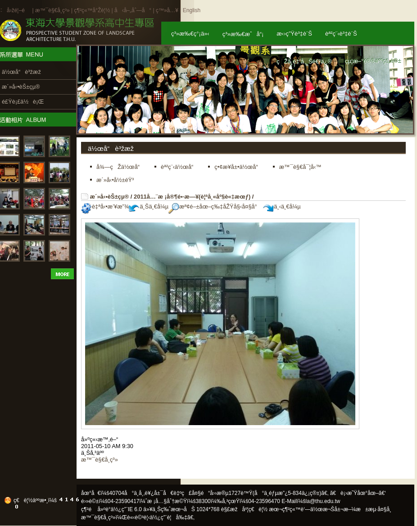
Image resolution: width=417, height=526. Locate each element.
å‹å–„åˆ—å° (132, 10)
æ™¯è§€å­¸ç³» (53, 10)
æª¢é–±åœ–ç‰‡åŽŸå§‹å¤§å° (215, 206)
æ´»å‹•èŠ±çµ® (109, 196)
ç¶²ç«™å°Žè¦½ (92, 10)
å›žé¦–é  (19, 10)
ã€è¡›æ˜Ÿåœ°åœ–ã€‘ (358, 493)
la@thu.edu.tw (323, 501)
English (191, 10)
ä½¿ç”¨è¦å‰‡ (168, 517)
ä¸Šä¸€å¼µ (148, 206)
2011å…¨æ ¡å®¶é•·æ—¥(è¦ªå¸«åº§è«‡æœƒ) (192, 196)
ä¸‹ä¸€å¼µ (281, 206)
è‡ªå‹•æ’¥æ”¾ (105, 206)
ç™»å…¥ (167, 10)
